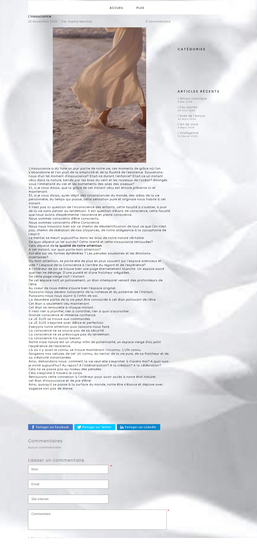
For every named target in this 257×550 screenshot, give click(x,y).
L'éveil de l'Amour (191, 116)
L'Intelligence (188, 133)
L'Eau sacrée (187, 107)
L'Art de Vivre (188, 124)
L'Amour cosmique (192, 99)
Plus (140, 8)
